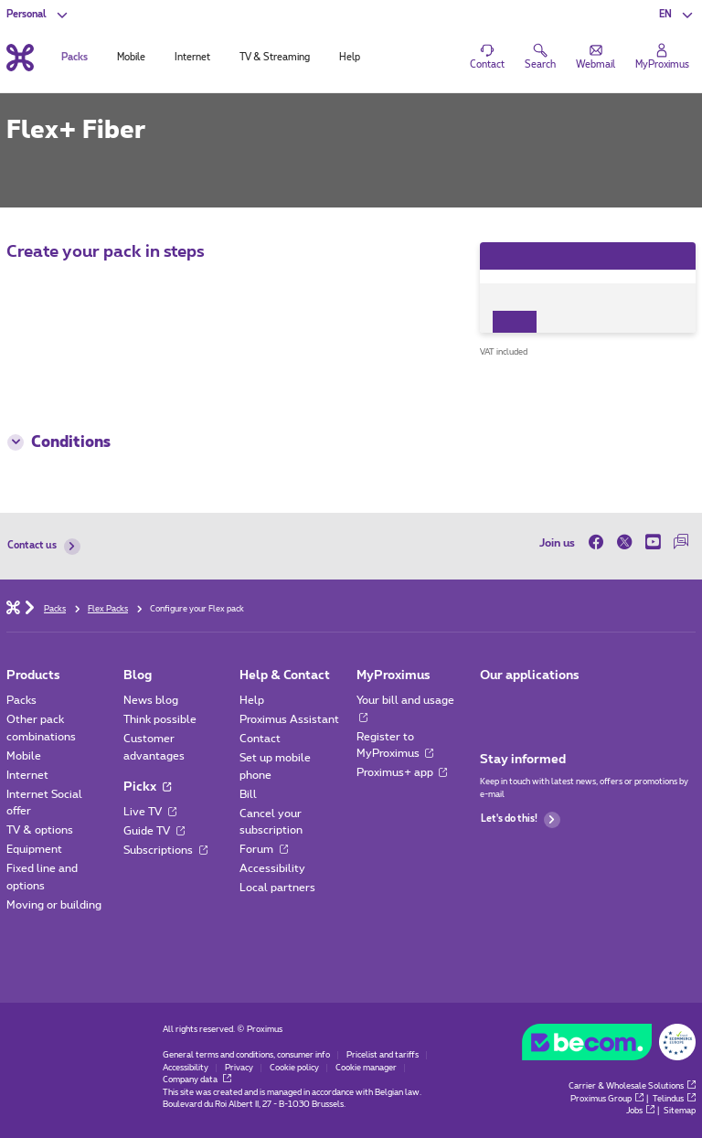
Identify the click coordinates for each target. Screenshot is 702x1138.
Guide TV (154, 830)
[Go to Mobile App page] (492, 704)
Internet (27, 775)
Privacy (239, 1068)
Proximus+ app (402, 772)
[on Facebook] (599, 542)
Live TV (149, 811)
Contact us (43, 546)
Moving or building (53, 904)
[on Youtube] (653, 542)
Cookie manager (366, 1068)
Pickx (147, 787)
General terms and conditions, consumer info (246, 1055)
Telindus (674, 1099)
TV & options (39, 829)
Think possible (160, 719)
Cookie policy (294, 1068)
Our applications (530, 675)
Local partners (277, 887)
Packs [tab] (74, 57)
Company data (197, 1080)
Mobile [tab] (131, 57)
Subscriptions (165, 850)
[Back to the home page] (20, 57)
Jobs (640, 1111)
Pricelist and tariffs (382, 1055)
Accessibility (272, 868)
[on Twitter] (625, 542)
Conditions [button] (58, 442)
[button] (677, 14)
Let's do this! (520, 820)
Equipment (34, 849)
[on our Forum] (681, 542)
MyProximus (393, 675)
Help (251, 700)
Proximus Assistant (289, 719)
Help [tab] (349, 57)
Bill (248, 794)
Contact (260, 738)
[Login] (662, 58)
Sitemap (680, 1111)
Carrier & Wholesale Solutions (632, 1086)
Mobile (23, 755)
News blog (150, 700)
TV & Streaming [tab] (274, 57)
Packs (21, 700)
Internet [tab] (192, 57)
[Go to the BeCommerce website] (608, 1045)
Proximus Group (607, 1099)
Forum (263, 849)
